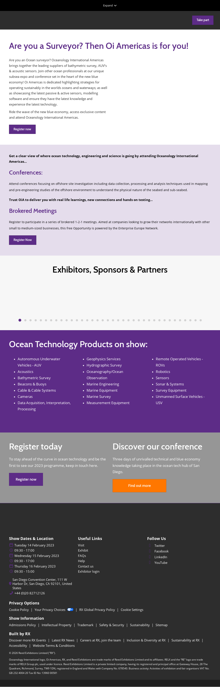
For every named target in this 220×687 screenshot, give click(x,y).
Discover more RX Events (28, 640)
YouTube (157, 563)
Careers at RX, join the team (101, 640)
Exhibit (83, 550)
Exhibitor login (88, 571)
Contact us (85, 566)
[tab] (19, 320)
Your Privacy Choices (54, 610)
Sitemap (162, 625)
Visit (81, 545)
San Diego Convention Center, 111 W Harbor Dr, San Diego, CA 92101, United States (42, 584)
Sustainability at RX (185, 640)
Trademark (85, 625)
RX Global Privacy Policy (97, 610)
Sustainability (140, 625)
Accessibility (18, 646)
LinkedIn (157, 557)
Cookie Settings (132, 610)
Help (81, 561)
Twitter (156, 546)
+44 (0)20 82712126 (29, 593)
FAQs (82, 556)
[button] (203, 20)
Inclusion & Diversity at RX (147, 640)
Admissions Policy (23, 625)
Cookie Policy (19, 610)
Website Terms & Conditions (54, 646)
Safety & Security (112, 625)
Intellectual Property (57, 625)
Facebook (158, 551)
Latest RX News (63, 640)
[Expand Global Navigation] (110, 5)
